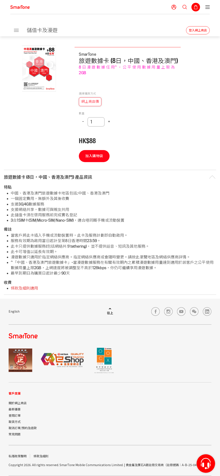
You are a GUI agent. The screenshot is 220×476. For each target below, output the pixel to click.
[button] (110, 177)
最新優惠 (15, 409)
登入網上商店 (198, 30)
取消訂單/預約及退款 (23, 428)
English (14, 311)
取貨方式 (15, 421)
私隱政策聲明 (18, 456)
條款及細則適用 (24, 288)
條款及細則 (41, 456)
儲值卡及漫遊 (42, 30)
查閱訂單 (15, 415)
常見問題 (15, 434)
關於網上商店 (18, 403)
